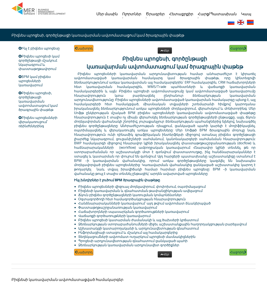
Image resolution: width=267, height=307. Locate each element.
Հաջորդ (238, 48)
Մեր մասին (107, 13)
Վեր (164, 50)
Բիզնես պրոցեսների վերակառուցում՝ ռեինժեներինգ (38, 121)
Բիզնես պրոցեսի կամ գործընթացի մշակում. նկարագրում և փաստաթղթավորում (39, 62)
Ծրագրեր (155, 13)
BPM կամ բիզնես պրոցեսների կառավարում (35, 80)
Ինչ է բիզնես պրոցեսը (40, 48)
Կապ (246, 13)
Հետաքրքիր (181, 13)
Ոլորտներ (131, 13)
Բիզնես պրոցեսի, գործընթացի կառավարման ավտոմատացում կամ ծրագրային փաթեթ (38, 101)
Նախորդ (84, 48)
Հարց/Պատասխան (217, 13)
